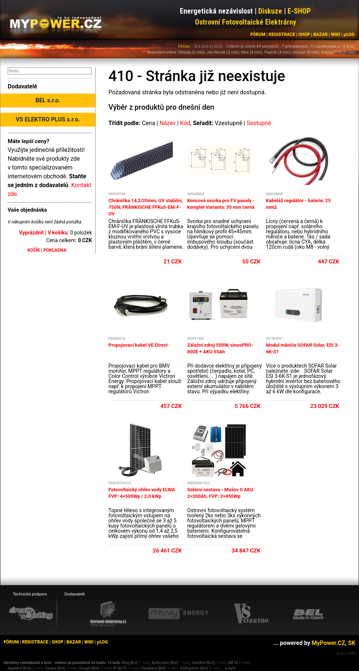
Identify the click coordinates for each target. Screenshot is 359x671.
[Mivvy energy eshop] (178, 613)
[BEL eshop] (308, 613)
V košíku (57, 233)
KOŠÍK (33, 250)
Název (167, 123)
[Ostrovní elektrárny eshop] (108, 614)
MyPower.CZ (328, 642)
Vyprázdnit (31, 233)
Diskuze (270, 11)
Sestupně (259, 123)
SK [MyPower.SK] (351, 642)
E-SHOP (299, 11)
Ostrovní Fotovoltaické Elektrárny (245, 22)
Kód (185, 123)
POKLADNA (54, 250)
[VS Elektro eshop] (251, 613)
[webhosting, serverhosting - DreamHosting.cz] (31, 613)
